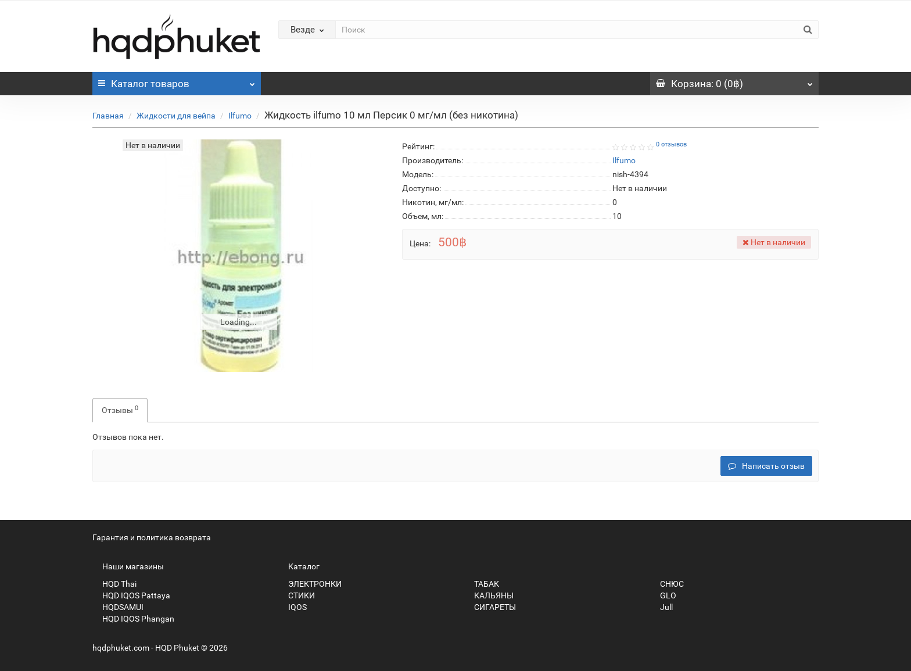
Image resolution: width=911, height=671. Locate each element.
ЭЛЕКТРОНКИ (310, 584)
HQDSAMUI (118, 607)
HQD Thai (114, 584)
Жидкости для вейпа (176, 115)
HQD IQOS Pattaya (131, 595)
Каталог (176, 80)
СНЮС (667, 584)
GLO (663, 595)
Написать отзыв (766, 466)
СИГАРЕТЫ (490, 607)
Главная (108, 115)
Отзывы (120, 409)
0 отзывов (671, 144)
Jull (661, 607)
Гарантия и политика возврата (151, 537)
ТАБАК (481, 584)
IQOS (292, 607)
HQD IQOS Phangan (133, 618)
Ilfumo (240, 115)
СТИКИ (296, 595)
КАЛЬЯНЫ (489, 595)
